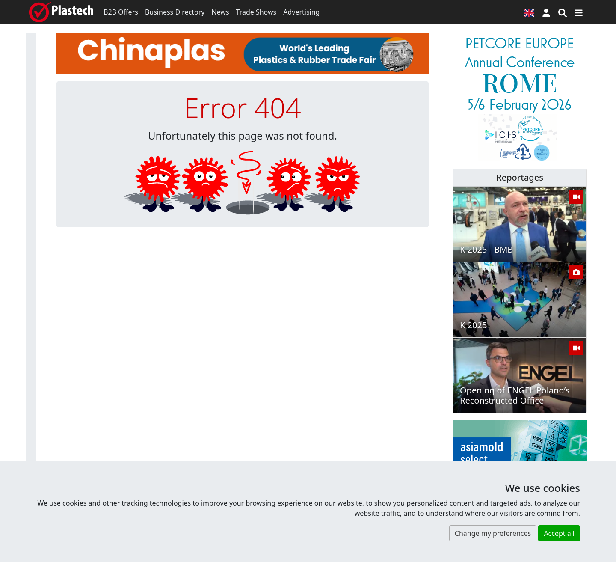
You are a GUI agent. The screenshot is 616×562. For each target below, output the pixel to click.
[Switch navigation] (579, 12)
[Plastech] (61, 12)
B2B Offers (121, 12)
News (220, 12)
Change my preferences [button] (493, 533)
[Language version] (529, 12)
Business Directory (175, 12)
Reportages (519, 177)
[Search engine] (562, 12)
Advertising (301, 12)
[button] (546, 12)
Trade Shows (256, 12)
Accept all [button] (559, 533)
